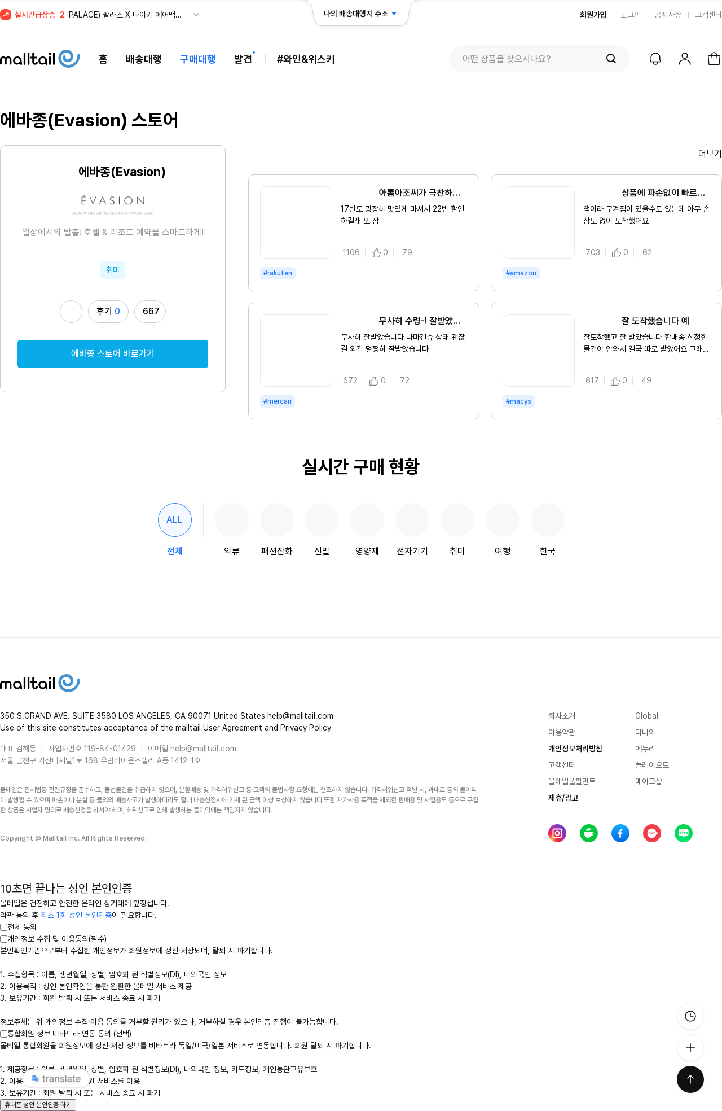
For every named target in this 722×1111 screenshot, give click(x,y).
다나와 (645, 732)
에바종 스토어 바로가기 (113, 353)
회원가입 (593, 14)
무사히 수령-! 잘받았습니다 (404, 321)
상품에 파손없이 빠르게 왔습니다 (646, 192)
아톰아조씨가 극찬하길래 (404, 192)
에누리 (645, 748)
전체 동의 (18, 926)
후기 (108, 311)
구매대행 (198, 59)
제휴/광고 (563, 797)
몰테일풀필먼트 (572, 781)
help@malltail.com (203, 748)
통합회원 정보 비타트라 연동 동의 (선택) (65, 1033)
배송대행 (144, 59)
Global (646, 715)
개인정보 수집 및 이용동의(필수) (53, 938)
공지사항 (667, 14)
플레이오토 (652, 764)
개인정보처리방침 (575, 748)
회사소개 (561, 715)
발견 (243, 59)
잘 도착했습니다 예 (636, 321)
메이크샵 (648, 781)
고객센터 (708, 14)
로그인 (630, 14)
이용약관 (561, 732)
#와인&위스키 (306, 59)
